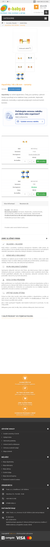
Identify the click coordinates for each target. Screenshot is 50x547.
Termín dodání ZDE (34, 154)
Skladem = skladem (14, 244)
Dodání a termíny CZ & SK (11, 434)
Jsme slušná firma (11, 238)
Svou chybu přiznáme (15, 280)
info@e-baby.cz (36, 298)
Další (36, 58)
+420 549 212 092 (40, 2)
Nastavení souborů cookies (11, 479)
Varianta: (4, 89)
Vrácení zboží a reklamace (11, 444)
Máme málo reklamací (15, 255)
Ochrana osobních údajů (11, 448)
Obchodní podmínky (9, 441)
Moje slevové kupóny (9, 476)
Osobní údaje (7, 472)
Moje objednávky (8, 462)
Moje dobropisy (8, 465)
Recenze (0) (24, 204)
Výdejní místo (7, 437)
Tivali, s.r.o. (12, 533)
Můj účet (5, 457)
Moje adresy (7, 469)
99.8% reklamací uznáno (16, 267)
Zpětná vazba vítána (15, 293)
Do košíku (42, 161)
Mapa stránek (7, 451)
